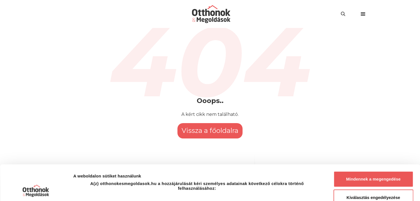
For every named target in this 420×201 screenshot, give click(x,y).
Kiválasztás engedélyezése (373, 162)
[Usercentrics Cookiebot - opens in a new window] (36, 190)
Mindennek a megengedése (373, 144)
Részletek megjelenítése (317, 190)
